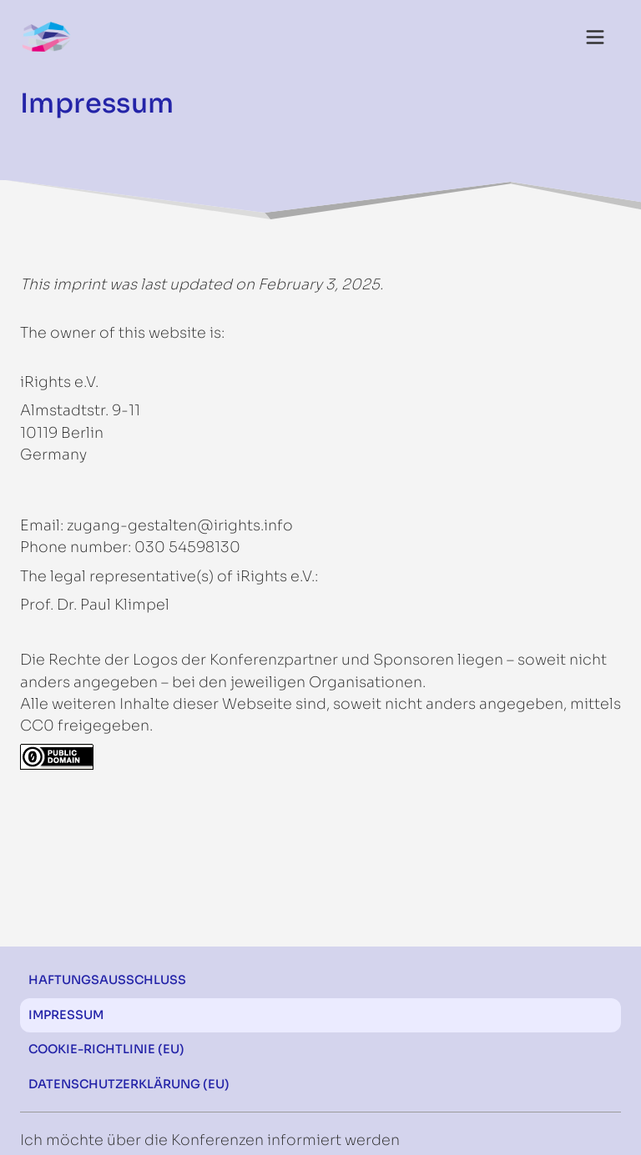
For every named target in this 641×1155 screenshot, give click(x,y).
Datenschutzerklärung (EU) (129, 1084)
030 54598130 (187, 547)
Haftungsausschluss (107, 979)
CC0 (37, 725)
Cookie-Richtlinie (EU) (106, 1049)
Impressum (65, 1014)
